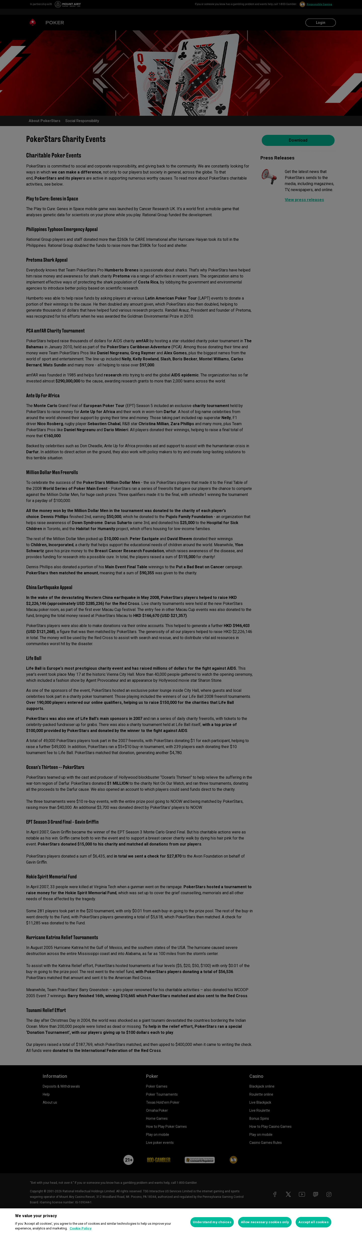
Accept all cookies (313, 1222)
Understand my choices (212, 1222)
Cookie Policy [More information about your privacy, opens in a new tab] (81, 1228)
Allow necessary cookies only (265, 1222)
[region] (181, 1222)
